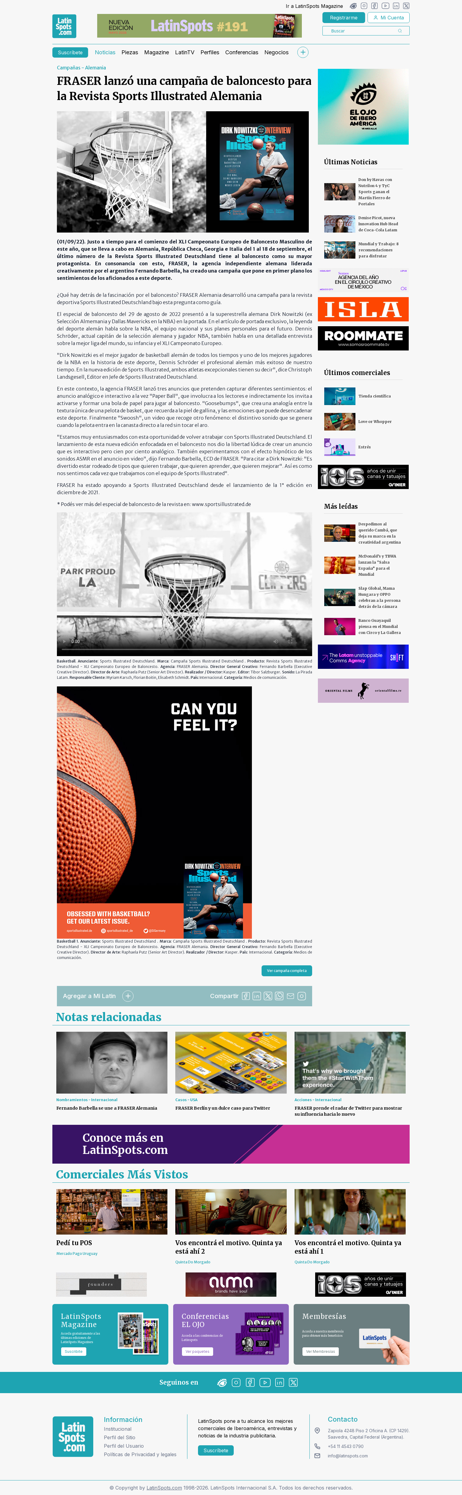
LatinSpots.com (164, 1488)
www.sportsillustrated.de (221, 504)
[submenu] (303, 52)
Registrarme (344, 18)
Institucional (117, 1429)
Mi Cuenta (388, 18)
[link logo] (64, 26)
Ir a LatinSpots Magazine (314, 6)
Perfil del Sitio (119, 1437)
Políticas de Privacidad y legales (140, 1454)
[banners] (199, 26)
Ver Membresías (320, 1351)
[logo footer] (73, 1436)
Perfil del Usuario (124, 1446)
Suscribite (74, 1351)
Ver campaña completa (287, 970)
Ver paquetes (198, 1351)
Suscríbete (70, 52)
